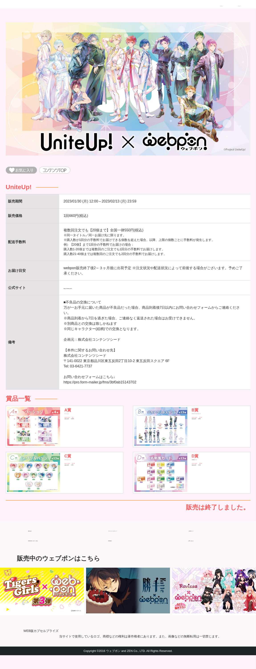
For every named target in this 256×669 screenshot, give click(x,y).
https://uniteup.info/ (79, 291)
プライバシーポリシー (126, 542)
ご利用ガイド (199, 542)
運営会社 (35, 542)
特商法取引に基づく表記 (47, 552)
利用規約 (115, 552)
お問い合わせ (199, 552)
